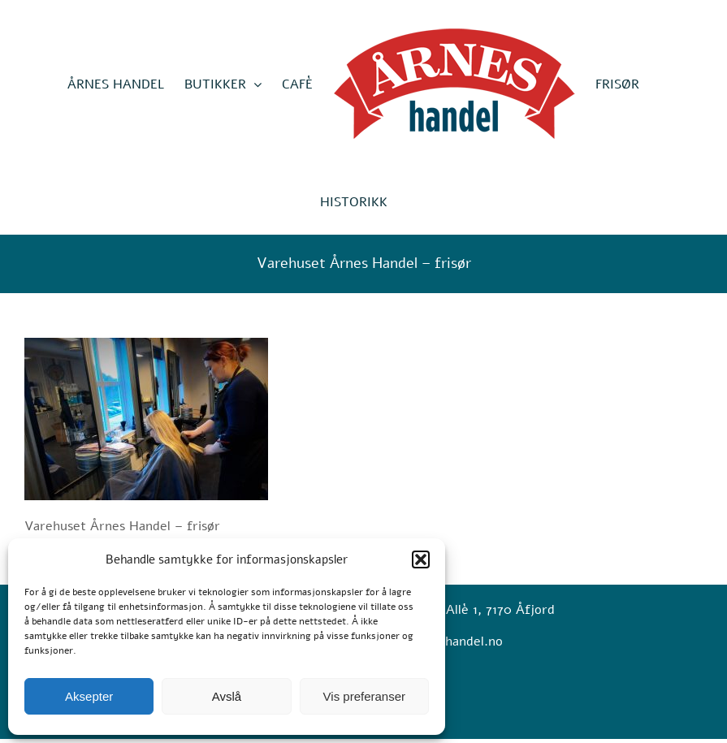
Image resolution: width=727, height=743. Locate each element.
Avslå (226, 696)
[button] (421, 559)
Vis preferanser (364, 696)
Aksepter (89, 696)
